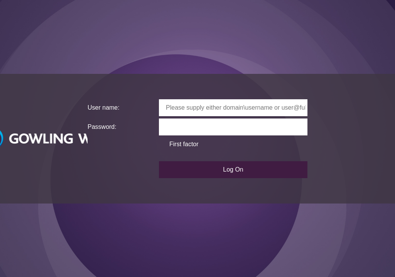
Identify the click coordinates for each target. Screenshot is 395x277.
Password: (102, 126)
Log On (233, 169)
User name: (104, 107)
